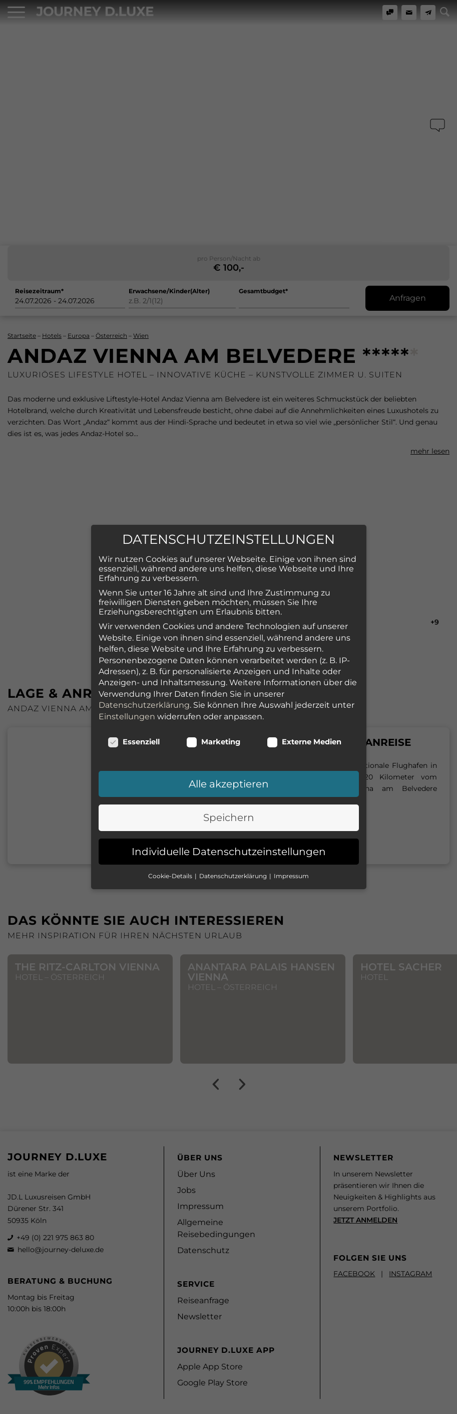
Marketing (213, 735)
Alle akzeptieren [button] (229, 778)
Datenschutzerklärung (144, 699)
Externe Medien (304, 735)
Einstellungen (127, 710)
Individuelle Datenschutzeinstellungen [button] (229, 846)
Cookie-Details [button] (171, 870)
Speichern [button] (228, 811)
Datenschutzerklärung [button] (233, 870)
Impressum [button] (291, 870)
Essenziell (134, 735)
